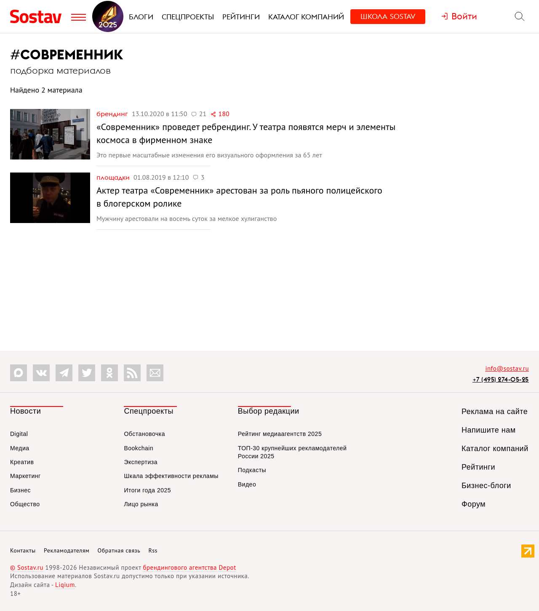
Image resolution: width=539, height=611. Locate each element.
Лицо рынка (141, 504)
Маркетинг (25, 476)
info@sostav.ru (507, 368)
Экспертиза (140, 462)
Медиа (19, 448)
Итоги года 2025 (147, 490)
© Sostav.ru (26, 567)
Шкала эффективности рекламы (171, 476)
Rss (153, 550)
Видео (247, 484)
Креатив (22, 462)
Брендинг (113, 113)
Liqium (65, 585)
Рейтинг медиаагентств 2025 (280, 433)
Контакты (23, 550)
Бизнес (20, 490)
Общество (25, 504)
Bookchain (138, 448)
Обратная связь (119, 550)
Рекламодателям (66, 550)
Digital (19, 433)
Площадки (113, 177)
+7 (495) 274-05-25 (500, 379)
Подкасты (252, 470)
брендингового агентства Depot (189, 567)
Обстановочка (144, 433)
